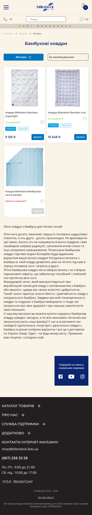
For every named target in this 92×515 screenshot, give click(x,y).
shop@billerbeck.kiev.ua (20, 449)
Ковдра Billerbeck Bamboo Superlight (21, 114)
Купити (38, 137)
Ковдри (23, 33)
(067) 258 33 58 (15, 458)
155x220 (10, 128)
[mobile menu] (6, 7)
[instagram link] (82, 377)
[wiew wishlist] (82, 19)
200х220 (23, 128)
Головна (8, 33)
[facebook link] (60, 377)
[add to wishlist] (42, 122)
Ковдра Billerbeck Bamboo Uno (67, 112)
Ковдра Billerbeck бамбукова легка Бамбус (23, 193)
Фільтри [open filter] (23, 57)
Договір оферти (46, 497)
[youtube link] (71, 377)
